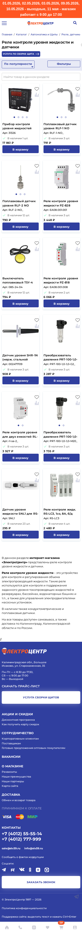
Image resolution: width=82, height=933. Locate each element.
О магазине (12, 766)
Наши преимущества (16, 776)
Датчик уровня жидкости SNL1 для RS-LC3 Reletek (20, 512)
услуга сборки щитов (41, 697)
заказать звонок (41, 882)
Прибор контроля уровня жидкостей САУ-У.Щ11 (16, 126)
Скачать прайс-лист (21, 686)
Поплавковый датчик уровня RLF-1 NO (60, 126)
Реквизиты (9, 771)
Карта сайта (10, 785)
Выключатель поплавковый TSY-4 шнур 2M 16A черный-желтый (19, 281)
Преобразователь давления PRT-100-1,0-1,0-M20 (61, 434)
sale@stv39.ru (11, 848)
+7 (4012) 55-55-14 (22, 834)
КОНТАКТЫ (11, 828)
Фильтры (64, 63)
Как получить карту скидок (20, 724)
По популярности (18, 63)
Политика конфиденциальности (24, 908)
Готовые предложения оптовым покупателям (33, 748)
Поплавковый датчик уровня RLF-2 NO (19, 203)
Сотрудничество (18, 733)
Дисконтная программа (18, 719)
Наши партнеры (13, 781)
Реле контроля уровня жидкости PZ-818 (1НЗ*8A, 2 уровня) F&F (61, 281)
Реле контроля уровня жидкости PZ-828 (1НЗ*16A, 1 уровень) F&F (61, 203)
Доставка (11, 795)
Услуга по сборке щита (21, 53)
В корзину (20, 149)
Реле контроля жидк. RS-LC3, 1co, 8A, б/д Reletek (60, 512)
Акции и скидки (17, 714)
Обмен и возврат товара (18, 800)
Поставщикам (11, 743)
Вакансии (11, 757)
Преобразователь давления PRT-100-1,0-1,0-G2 (61, 358)
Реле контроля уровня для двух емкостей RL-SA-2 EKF (20, 434)
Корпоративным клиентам (20, 738)
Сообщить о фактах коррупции (23, 857)
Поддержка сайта (14, 916)
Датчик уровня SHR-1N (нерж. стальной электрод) (20, 358)
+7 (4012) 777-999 (21, 839)
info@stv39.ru (33, 848)
